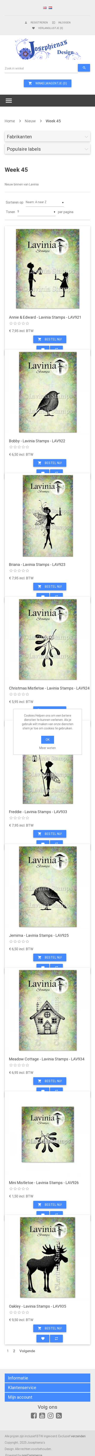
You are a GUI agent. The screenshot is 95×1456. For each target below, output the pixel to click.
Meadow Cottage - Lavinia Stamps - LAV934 (46, 1059)
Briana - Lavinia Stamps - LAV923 (37, 564)
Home (10, 121)
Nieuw (30, 121)
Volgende (27, 1351)
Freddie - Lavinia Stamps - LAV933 (38, 812)
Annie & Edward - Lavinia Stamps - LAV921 (45, 317)
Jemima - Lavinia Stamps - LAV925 (39, 935)
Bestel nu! (50, 339)
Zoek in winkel (14, 68)
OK (48, 740)
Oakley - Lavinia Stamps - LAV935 (37, 1306)
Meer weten (47, 748)
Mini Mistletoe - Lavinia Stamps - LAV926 (44, 1182)
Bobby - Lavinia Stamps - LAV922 (37, 441)
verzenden (78, 1436)
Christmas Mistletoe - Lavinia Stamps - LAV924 (49, 688)
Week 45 (53, 121)
